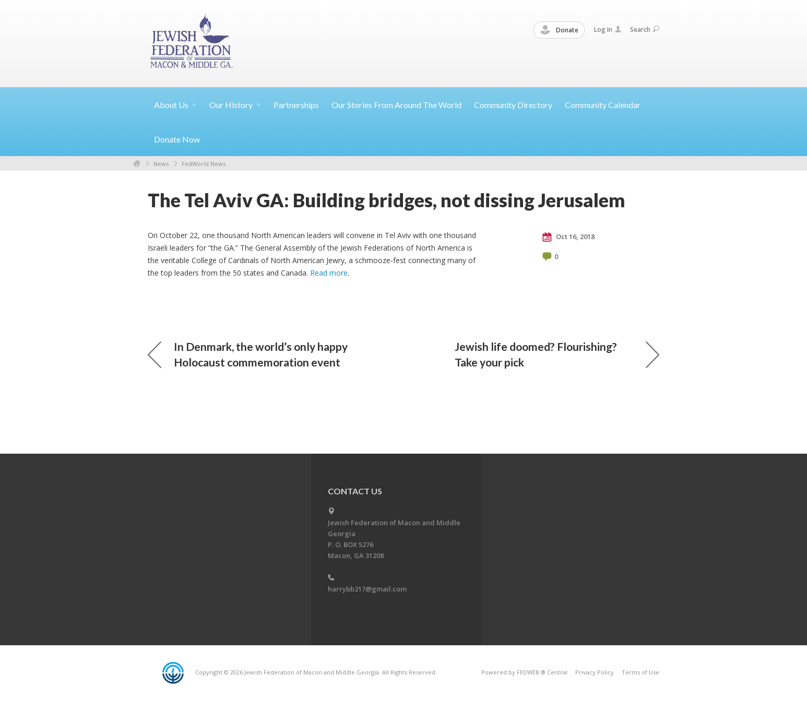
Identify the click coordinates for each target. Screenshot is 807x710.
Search (644, 29)
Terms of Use (640, 672)
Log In (607, 29)
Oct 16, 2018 (568, 237)
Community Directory (513, 105)
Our (235, 105)
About (175, 105)
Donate (559, 30)
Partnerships (296, 105)
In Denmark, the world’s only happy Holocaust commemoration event (248, 354)
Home (136, 163)
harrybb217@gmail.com (367, 589)
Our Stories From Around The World (396, 105)
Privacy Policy (594, 672)
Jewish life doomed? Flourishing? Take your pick (557, 354)
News (161, 164)
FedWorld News (204, 164)
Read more (329, 273)
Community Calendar (602, 105)
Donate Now (177, 139)
